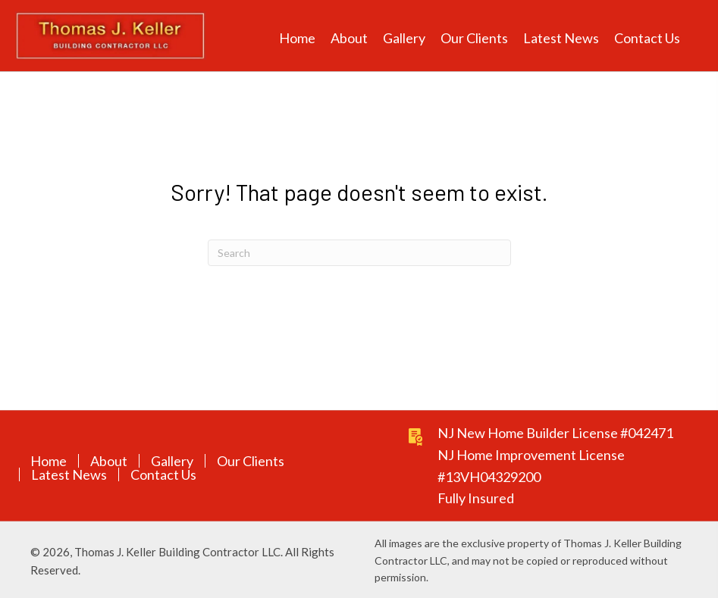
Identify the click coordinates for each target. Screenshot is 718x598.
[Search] (359, 253)
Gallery (172, 461)
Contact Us (163, 474)
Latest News (69, 474)
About (108, 461)
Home (48, 461)
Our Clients (250, 461)
